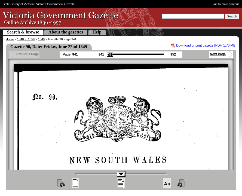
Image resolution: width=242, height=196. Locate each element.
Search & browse (23, 32)
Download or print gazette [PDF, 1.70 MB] (206, 45)
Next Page (221, 54)
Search (232, 16)
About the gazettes (65, 32)
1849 (41, 39)
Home (10, 39)
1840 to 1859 (26, 39)
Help (97, 32)
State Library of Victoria (18, 4)
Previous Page (24, 54)
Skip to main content (225, 4)
